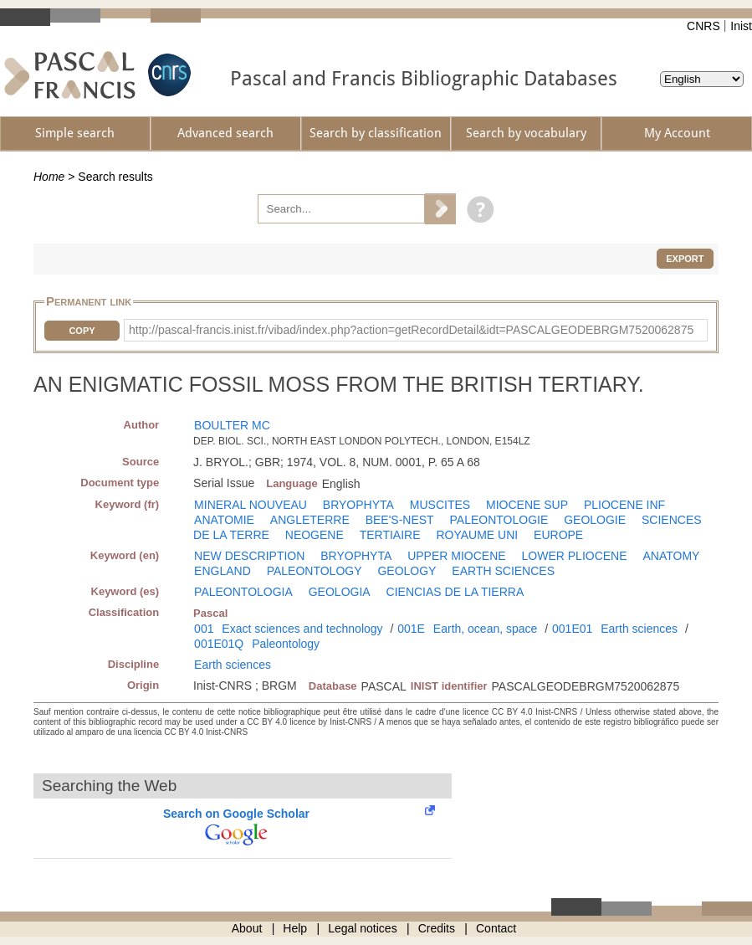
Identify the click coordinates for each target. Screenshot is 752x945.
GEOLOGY (406, 571)
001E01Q (218, 643)
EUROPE (558, 535)
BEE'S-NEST (400, 519)
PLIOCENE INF (624, 504)
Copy (82, 331)
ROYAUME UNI (477, 535)
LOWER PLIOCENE (574, 555)
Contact (496, 928)
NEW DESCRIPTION (249, 555)
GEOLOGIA (340, 591)
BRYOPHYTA (358, 504)
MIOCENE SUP (527, 504)
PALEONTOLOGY (314, 571)
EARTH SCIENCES (503, 571)
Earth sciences (639, 628)
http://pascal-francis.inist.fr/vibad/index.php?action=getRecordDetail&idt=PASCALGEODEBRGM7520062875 (411, 329)
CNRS (703, 26)
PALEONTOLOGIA (243, 591)
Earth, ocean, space (485, 628)
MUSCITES (440, 504)
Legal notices (362, 928)
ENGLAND (222, 571)
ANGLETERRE (310, 519)
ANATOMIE (224, 519)
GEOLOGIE (595, 519)
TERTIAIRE (390, 535)
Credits (436, 928)
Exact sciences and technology (302, 628)
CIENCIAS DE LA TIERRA (455, 591)
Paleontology (286, 643)
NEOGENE (314, 535)
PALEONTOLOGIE (499, 519)
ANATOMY (670, 555)
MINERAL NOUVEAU (250, 504)
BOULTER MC (232, 425)
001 (203, 628)
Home (48, 176)
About (247, 928)
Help (295, 928)
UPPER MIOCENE (456, 555)
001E (411, 628)
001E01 (572, 628)
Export (684, 259)
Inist (741, 26)
